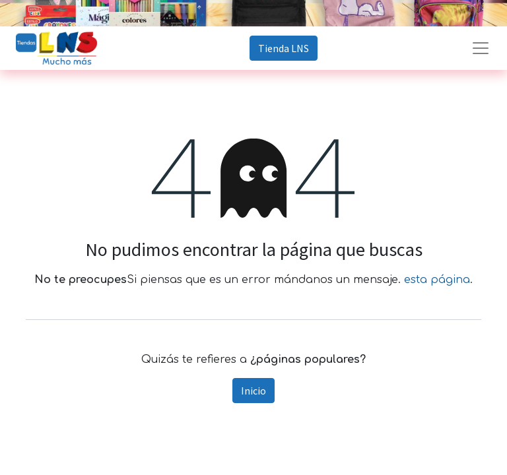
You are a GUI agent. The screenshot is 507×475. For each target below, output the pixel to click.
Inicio (253, 390)
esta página (437, 280)
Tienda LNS (283, 48)
